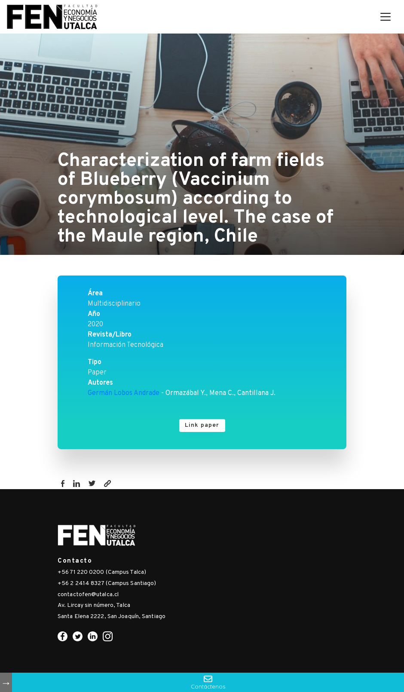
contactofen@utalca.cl (88, 594)
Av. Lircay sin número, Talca (94, 605)
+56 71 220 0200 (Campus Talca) (102, 572)
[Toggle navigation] (385, 17)
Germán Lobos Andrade (123, 393)
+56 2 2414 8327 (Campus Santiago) (107, 583)
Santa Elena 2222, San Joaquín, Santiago (111, 616)
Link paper (202, 425)
